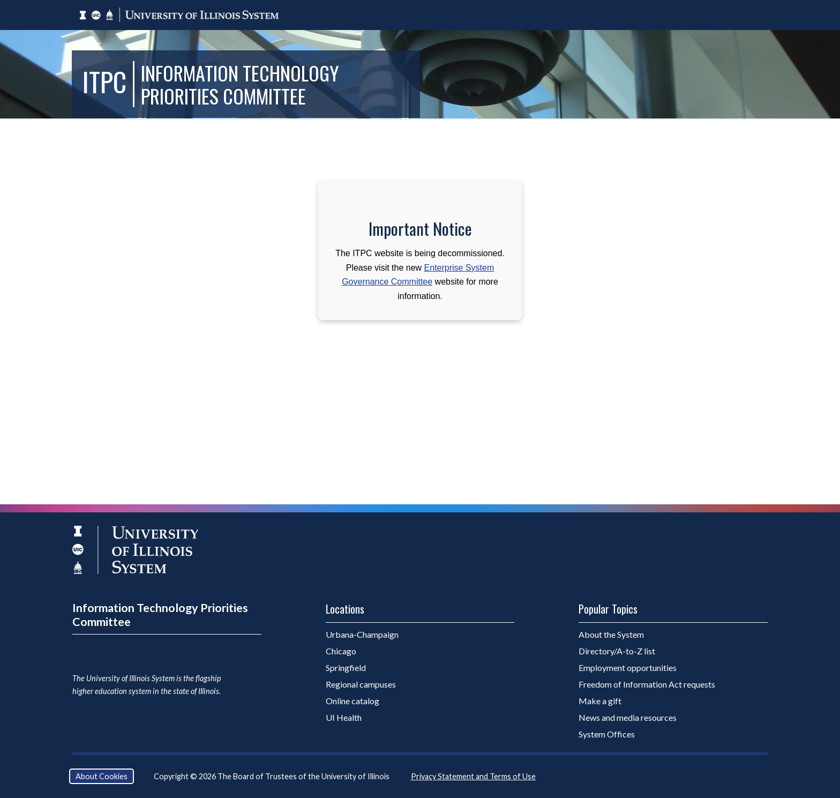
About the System (611, 634)
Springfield (346, 667)
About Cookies (102, 776)
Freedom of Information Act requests (647, 684)
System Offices (607, 734)
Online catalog (352, 701)
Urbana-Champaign (362, 634)
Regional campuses (361, 684)
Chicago (341, 651)
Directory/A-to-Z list (617, 651)
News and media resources (628, 717)
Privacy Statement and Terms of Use (473, 776)
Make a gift (600, 701)
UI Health (344, 717)
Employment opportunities (628, 667)
